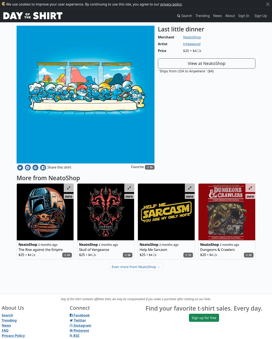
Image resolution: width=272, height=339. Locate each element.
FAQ (5, 330)
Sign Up (261, 15)
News (217, 15)
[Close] (267, 4)
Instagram (80, 325)
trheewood (192, 44)
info (68, 196)
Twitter (78, 320)
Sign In (243, 15)
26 (127, 255)
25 (249, 255)
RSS (74, 335)
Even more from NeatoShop (136, 266)
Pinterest (79, 330)
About (230, 15)
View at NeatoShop (206, 63)
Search (7, 315)
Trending (203, 15)
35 (150, 167)
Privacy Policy (13, 335)
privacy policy (171, 4)
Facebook (80, 315)
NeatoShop (192, 37)
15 (188, 255)
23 (67, 255)
